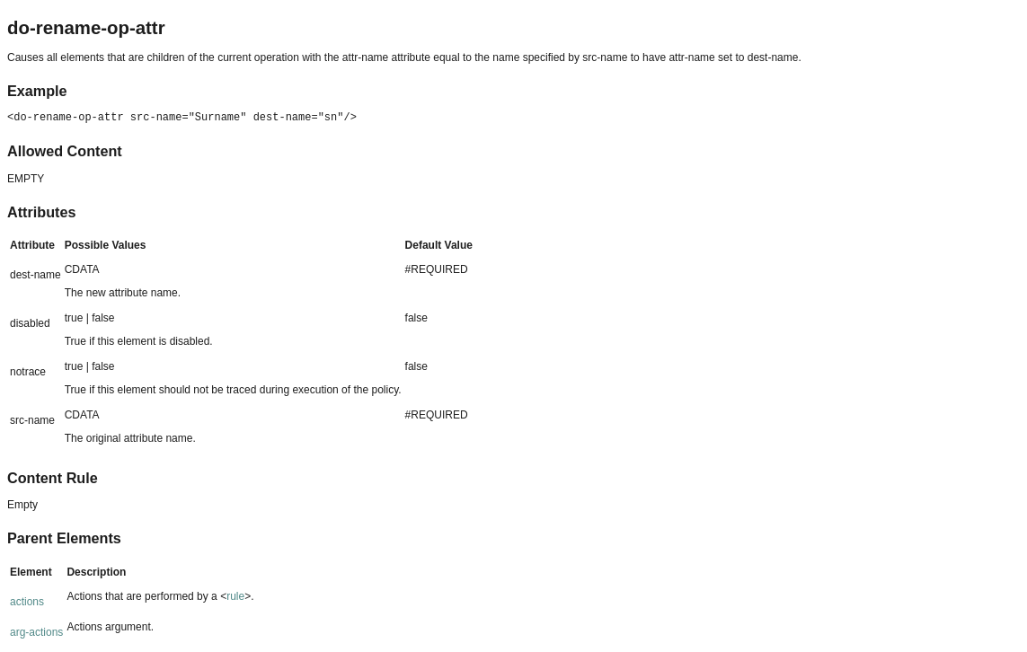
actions (27, 601)
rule (235, 596)
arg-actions (36, 632)
